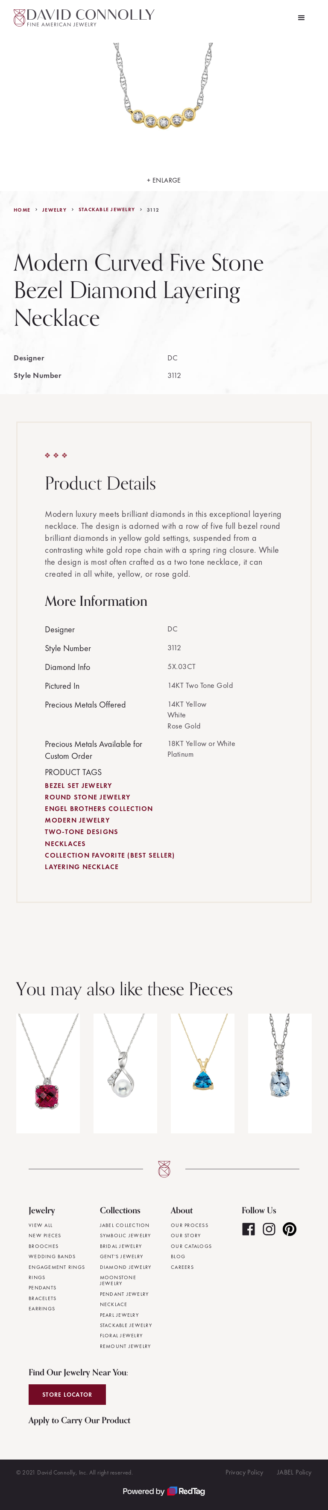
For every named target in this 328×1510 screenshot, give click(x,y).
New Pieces (45, 1236)
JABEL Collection (125, 1225)
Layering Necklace (82, 867)
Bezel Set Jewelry (78, 786)
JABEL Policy (294, 1472)
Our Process (189, 1225)
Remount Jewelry (125, 1346)
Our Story (186, 1236)
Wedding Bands (52, 1256)
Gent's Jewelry (122, 1256)
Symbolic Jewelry (125, 1236)
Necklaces (65, 844)
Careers (182, 1267)
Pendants (42, 1288)
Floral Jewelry (121, 1336)
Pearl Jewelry (119, 1315)
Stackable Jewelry (107, 209)
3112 (153, 210)
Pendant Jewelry (124, 1294)
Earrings (42, 1309)
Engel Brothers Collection (99, 809)
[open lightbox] (164, 113)
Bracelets (42, 1298)
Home (22, 210)
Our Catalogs (191, 1246)
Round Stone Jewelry (87, 797)
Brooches (44, 1246)
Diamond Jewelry (126, 1267)
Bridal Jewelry (121, 1246)
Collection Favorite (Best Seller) (110, 855)
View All (41, 1225)
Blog (178, 1256)
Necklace (114, 1304)
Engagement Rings (57, 1267)
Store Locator (67, 1394)
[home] (84, 18)
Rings (37, 1277)
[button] (301, 18)
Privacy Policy (245, 1472)
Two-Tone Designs (81, 832)
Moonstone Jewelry (118, 1280)
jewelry (54, 210)
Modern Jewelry (77, 820)
